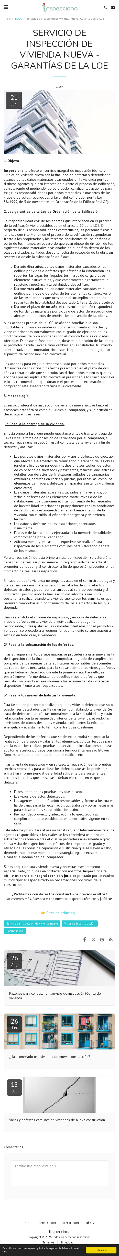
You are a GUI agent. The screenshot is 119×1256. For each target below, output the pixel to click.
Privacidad (67, 1242)
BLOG (18, 18)
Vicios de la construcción (79, 923)
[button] (5, 7)
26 (14, 960)
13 (14, 1086)
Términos (48, 1242)
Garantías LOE (15, 931)
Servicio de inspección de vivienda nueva (32, 923)
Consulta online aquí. (62, 912)
